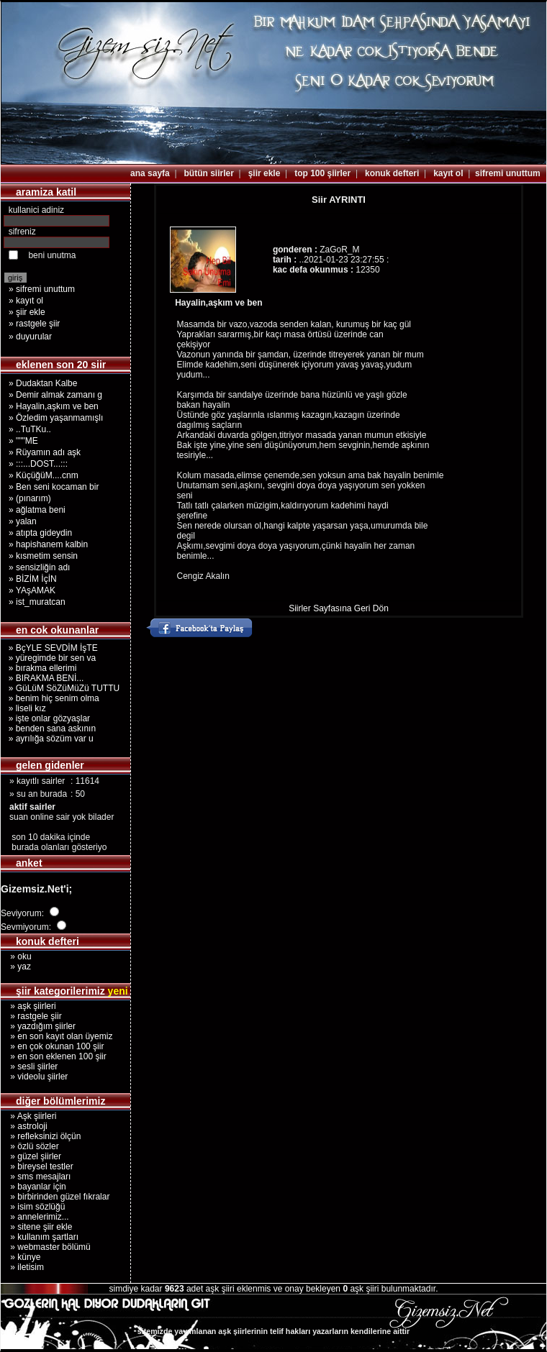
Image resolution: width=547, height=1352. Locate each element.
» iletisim (22, 1267)
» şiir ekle (27, 312)
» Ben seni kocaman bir (54, 487)
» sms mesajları (36, 1176)
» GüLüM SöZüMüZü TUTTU (61, 688)
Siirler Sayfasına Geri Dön (339, 608)
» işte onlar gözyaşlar (47, 718)
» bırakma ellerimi (40, 668)
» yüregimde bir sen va (50, 658)
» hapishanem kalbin (48, 544)
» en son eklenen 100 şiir (54, 1056)
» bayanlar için (33, 1187)
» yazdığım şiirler (38, 1026)
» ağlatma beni (37, 510)
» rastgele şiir (34, 324)
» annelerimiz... (35, 1217)
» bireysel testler (37, 1166)
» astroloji (24, 1126)
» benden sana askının (50, 728)
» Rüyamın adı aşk (45, 452)
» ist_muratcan (37, 602)
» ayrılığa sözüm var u (49, 739)
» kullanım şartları (39, 1237)
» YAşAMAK (32, 590)
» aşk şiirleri (28, 1006)
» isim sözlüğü (33, 1207)
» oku (16, 956)
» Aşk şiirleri (28, 1116)
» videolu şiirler (34, 1077)
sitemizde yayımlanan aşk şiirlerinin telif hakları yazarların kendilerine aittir (273, 1331)
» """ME (23, 441)
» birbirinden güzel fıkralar (55, 1197)
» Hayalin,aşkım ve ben (54, 406)
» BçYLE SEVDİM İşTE (51, 648)
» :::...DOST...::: (38, 464)
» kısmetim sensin (43, 556)
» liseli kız (25, 708)
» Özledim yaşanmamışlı (56, 418)
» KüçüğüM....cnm (43, 475)
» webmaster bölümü (46, 1247)
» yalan (23, 521)
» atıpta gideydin (40, 533)
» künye (20, 1257)
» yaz (16, 967)
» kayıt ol (26, 301)
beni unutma (52, 255)
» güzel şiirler (31, 1156)
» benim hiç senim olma (51, 698)
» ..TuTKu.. (30, 429)
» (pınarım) (30, 498)
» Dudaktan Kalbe (43, 383)
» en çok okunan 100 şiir (52, 1046)
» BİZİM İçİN (33, 579)
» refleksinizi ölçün (41, 1136)
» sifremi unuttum (42, 289)
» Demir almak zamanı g (55, 395)
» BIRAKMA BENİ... (43, 678)
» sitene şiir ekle (36, 1227)
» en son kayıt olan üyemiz (56, 1036)
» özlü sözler (30, 1146)
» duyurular (30, 337)
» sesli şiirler (29, 1066)
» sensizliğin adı (39, 567)
